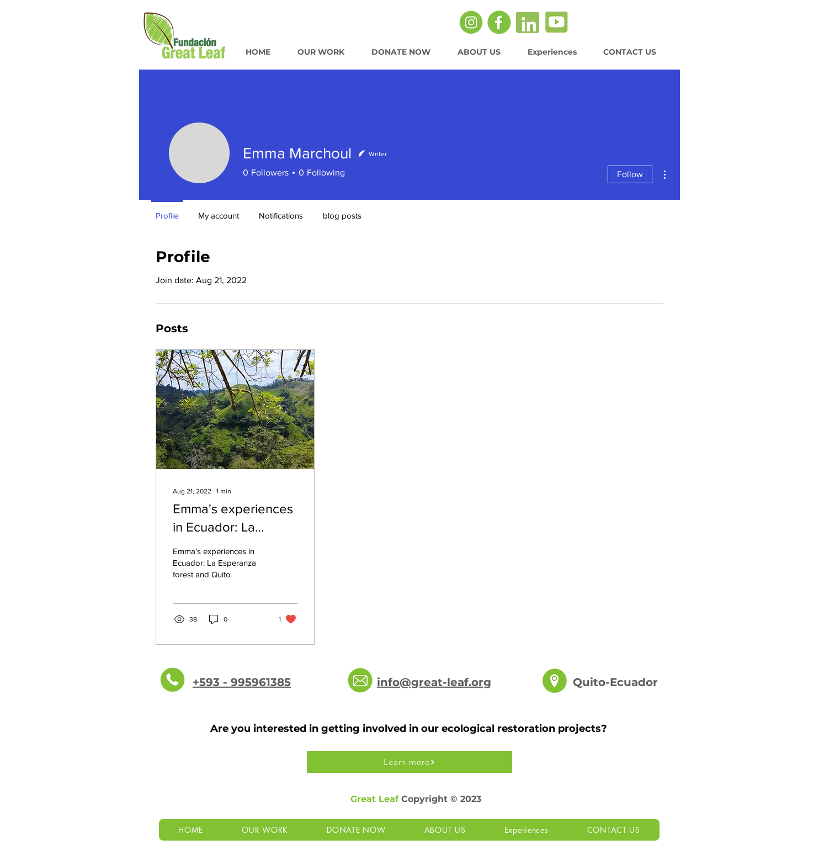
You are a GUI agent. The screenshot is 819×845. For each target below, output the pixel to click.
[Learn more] (409, 762)
